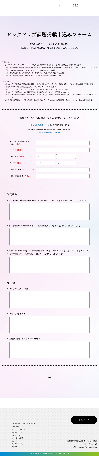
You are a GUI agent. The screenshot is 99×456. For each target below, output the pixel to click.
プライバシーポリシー (19, 444)
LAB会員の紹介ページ (41, 125)
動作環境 (14, 447)
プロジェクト (16, 435)
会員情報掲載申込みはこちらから (49, 132)
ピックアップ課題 (17, 438)
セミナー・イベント (18, 429)
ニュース (14, 441)
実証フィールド (17, 432)
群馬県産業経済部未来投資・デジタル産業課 (82, 441)
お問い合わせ (84, 415)
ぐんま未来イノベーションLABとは (23, 423)
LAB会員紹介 (16, 426)
